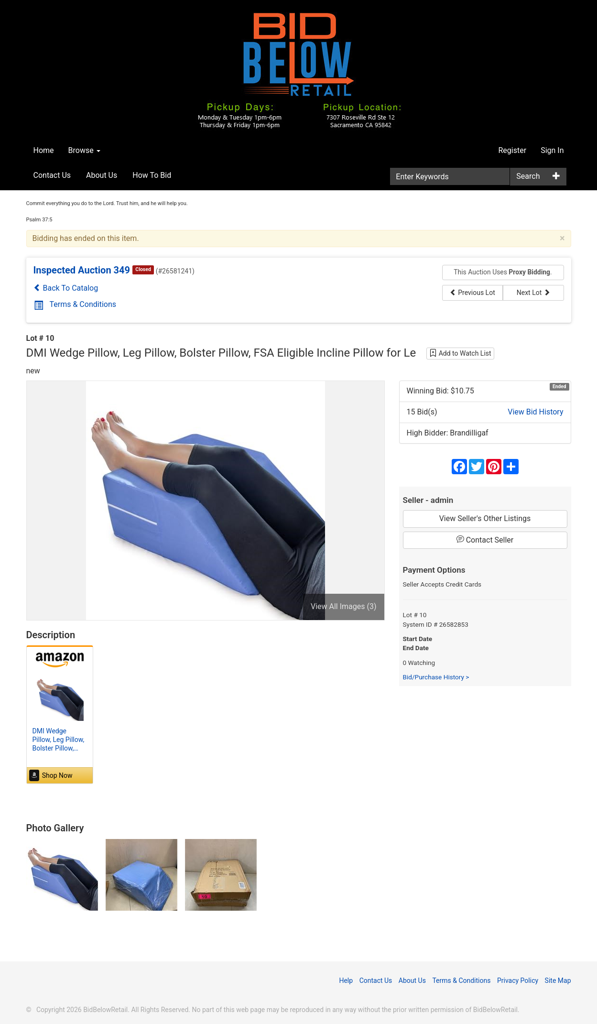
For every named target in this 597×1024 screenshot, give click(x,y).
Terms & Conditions (75, 304)
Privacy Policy (517, 980)
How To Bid (151, 175)
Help (346, 980)
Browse (84, 150)
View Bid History (535, 411)
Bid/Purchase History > (436, 677)
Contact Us (52, 175)
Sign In (552, 150)
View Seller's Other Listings (485, 518)
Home (43, 150)
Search (528, 176)
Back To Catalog (65, 288)
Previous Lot (472, 292)
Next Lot (533, 292)
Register (513, 150)
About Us (101, 175)
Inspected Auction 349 (81, 270)
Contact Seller (485, 540)
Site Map (558, 980)
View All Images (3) (344, 606)
